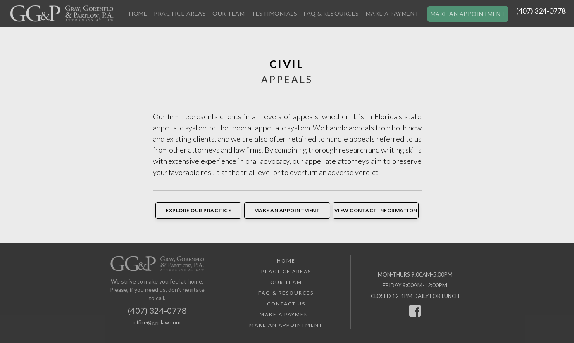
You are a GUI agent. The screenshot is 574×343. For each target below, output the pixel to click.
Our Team (228, 13)
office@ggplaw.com (157, 322)
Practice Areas (180, 13)
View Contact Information (375, 210)
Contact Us (286, 303)
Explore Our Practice (198, 210)
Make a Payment (392, 13)
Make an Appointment (468, 13)
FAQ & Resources (331, 13)
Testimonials (274, 13)
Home (138, 13)
